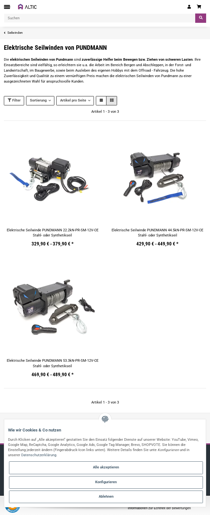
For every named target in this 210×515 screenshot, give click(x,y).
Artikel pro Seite (73, 100)
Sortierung (38, 100)
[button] (189, 7)
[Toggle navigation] (7, 7)
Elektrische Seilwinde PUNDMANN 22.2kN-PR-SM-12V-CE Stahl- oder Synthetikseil (52, 233)
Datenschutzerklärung (38, 455)
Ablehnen (106, 496)
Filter (14, 100)
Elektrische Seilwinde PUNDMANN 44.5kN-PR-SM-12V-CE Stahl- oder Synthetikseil (157, 233)
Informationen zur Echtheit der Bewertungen (159, 508)
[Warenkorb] (200, 6)
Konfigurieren (106, 482)
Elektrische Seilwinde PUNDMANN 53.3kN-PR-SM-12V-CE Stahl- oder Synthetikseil (52, 363)
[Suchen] (100, 18)
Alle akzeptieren (106, 467)
